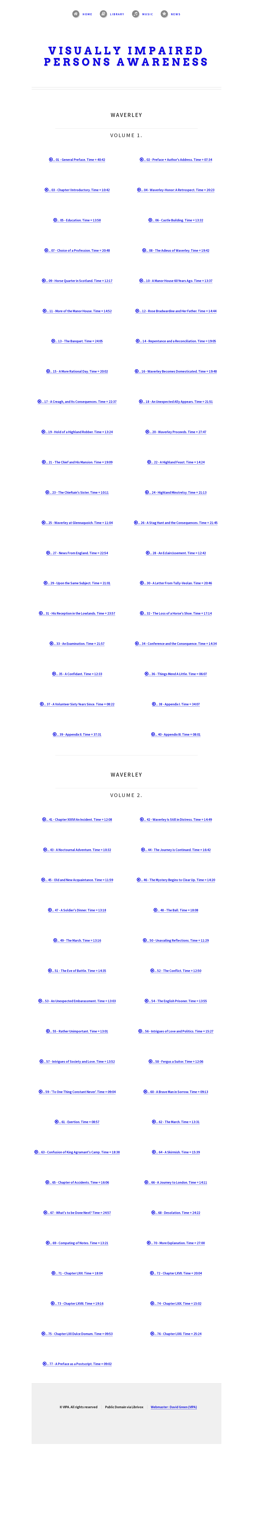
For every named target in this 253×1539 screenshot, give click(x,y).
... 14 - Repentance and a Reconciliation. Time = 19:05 (178, 341)
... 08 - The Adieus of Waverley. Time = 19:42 (177, 250)
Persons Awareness (127, 62)
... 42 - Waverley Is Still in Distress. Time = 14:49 (178, 819)
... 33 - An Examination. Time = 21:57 (79, 643)
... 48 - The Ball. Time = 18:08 (177, 910)
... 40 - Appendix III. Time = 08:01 (178, 734)
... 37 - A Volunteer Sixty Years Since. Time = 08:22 (79, 704)
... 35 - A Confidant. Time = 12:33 (79, 674)
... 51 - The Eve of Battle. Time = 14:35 (79, 971)
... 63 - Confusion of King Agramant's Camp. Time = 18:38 (79, 1152)
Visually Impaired (126, 51)
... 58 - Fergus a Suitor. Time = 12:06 (177, 1061)
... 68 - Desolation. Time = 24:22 (177, 1213)
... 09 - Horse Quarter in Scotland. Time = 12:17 (79, 281)
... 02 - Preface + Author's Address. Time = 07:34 (177, 160)
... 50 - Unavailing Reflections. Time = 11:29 (178, 940)
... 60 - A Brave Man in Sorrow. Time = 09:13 (177, 1092)
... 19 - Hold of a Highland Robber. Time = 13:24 (79, 432)
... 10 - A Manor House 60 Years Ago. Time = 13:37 (177, 281)
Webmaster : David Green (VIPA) (174, 1407)
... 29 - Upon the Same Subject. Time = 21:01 (78, 583)
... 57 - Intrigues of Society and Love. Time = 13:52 (79, 1061)
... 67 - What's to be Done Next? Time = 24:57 (79, 1213)
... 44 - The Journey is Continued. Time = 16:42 (178, 850)
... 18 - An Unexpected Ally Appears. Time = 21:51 (178, 401)
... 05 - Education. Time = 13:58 (79, 220)
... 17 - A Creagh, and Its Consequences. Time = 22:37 (79, 401)
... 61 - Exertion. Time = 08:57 (79, 1122)
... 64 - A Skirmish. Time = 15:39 (178, 1152)
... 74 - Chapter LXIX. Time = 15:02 (177, 1303)
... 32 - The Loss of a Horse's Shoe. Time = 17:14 (178, 613)
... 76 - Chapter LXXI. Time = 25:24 (177, 1334)
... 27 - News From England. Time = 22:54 (79, 553)
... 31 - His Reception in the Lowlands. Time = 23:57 (79, 613)
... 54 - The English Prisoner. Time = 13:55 (177, 1001)
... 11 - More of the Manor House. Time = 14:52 (79, 311)
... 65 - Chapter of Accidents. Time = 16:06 (79, 1182)
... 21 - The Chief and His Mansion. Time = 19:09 (79, 462)
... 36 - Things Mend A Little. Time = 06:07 (177, 674)
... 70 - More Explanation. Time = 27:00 (178, 1243)
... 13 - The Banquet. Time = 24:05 (79, 341)
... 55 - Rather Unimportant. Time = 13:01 (79, 1031)
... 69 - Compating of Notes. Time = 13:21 (79, 1243)
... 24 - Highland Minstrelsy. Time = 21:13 (178, 492)
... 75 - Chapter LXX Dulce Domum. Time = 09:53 (79, 1334)
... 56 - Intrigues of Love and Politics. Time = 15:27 (177, 1031)
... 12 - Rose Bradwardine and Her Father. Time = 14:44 (177, 311)
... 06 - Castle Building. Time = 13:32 (177, 220)
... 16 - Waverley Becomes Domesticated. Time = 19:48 (178, 371)
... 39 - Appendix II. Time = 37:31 (79, 734)
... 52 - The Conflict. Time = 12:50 (177, 971)
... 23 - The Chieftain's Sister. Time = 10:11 (79, 492)
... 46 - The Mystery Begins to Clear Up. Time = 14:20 (178, 880)
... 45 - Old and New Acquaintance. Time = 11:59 (79, 880)
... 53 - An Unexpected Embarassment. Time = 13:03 (79, 1001)
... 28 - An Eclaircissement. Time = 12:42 (178, 553)
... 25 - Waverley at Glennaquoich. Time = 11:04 (79, 523)
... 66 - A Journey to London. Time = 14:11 (177, 1182)
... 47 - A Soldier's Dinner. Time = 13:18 (79, 910)
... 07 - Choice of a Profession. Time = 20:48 (79, 250)
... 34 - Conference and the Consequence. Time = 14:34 (178, 643)
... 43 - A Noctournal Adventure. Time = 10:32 (79, 850)
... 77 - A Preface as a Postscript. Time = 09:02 (79, 1364)
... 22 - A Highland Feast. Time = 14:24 (178, 462)
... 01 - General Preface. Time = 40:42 (79, 160)
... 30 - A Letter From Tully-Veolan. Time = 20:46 (178, 583)
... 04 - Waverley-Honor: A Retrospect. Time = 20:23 (177, 190)
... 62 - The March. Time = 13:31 (178, 1122)
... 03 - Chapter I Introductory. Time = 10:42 (79, 190)
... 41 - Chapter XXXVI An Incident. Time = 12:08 (79, 819)
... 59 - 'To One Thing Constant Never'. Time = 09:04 (79, 1092)
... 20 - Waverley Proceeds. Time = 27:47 (177, 432)
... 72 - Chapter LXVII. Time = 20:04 (178, 1273)
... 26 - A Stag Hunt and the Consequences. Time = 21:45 (178, 523)
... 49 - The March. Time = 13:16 (79, 940)
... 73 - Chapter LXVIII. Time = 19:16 (79, 1303)
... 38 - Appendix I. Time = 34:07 (178, 704)
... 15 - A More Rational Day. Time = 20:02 (79, 371)
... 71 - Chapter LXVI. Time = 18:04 (79, 1273)
